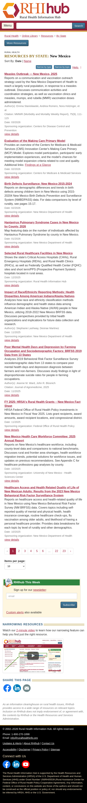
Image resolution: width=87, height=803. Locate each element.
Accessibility (9, 749)
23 (64, 551)
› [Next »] (70, 551)
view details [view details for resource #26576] (11, 539)
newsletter (39, 589)
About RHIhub (32, 743)
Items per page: (14, 564)
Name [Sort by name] (27, 61)
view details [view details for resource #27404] (11, 177)
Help (77, 67)
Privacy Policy (41, 749)
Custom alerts (15, 612)
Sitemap (55, 749)
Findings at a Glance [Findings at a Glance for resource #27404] (38, 164)
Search (78, 25)
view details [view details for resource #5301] (11, 285)
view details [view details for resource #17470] (11, 430)
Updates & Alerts (12, 743)
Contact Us (48, 743)
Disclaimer (24, 749)
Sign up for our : (30, 589)
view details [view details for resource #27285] (11, 215)
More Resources (16, 43)
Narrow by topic (62, 67)
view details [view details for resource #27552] (11, 134)
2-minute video (25, 630)
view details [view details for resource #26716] (11, 395)
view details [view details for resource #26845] (11, 340)
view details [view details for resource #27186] (11, 246)
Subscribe (69, 604)
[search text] (44, 26)
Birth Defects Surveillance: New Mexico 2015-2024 (38, 183)
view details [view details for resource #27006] (11, 480)
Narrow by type (44, 67)
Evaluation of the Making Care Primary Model (34, 140)
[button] (7, 688)
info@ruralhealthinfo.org (24, 738)
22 (56, 551)
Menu (8, 25)
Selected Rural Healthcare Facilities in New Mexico (38, 253)
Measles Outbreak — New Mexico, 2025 (30, 73)
